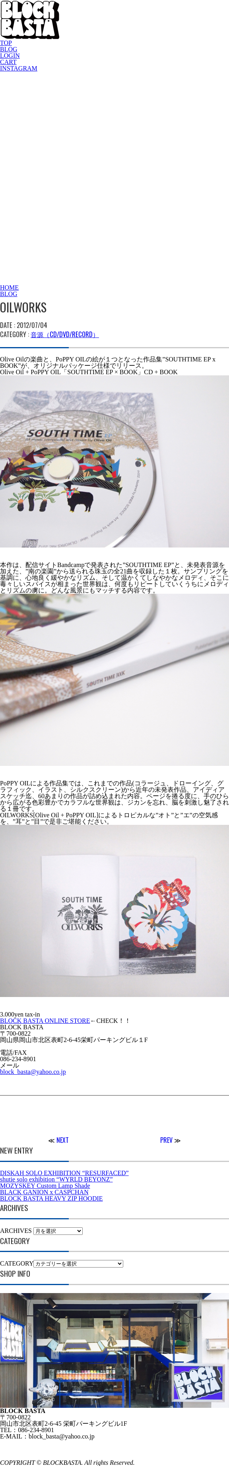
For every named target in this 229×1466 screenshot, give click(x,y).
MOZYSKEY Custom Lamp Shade (45, 1185)
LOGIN (10, 55)
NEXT (62, 1140)
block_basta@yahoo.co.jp (33, 1071)
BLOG (8, 49)
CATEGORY (16, 1263)
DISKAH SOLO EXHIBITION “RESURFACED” (64, 1173)
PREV (166, 1140)
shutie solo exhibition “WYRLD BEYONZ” (56, 1179)
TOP (6, 42)
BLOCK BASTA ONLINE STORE (45, 1020)
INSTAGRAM (18, 68)
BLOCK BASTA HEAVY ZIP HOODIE (51, 1198)
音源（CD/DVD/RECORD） (65, 334)
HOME (9, 287)
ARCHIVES (16, 1230)
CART (8, 62)
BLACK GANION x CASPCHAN (44, 1192)
